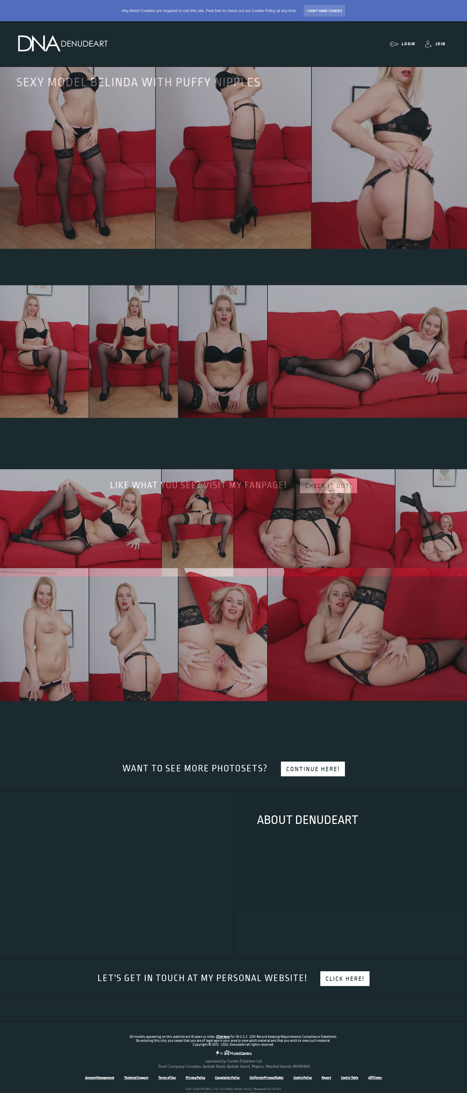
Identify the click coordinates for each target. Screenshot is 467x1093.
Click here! (345, 979)
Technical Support (136, 1078)
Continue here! (313, 769)
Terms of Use (167, 1078)
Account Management (99, 1078)
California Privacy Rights (266, 1078)
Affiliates (375, 1078)
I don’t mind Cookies (324, 11)
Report (326, 1078)
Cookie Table (349, 1078)
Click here (223, 1037)
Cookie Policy (302, 1078)
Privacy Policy (195, 1078)
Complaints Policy (227, 1078)
